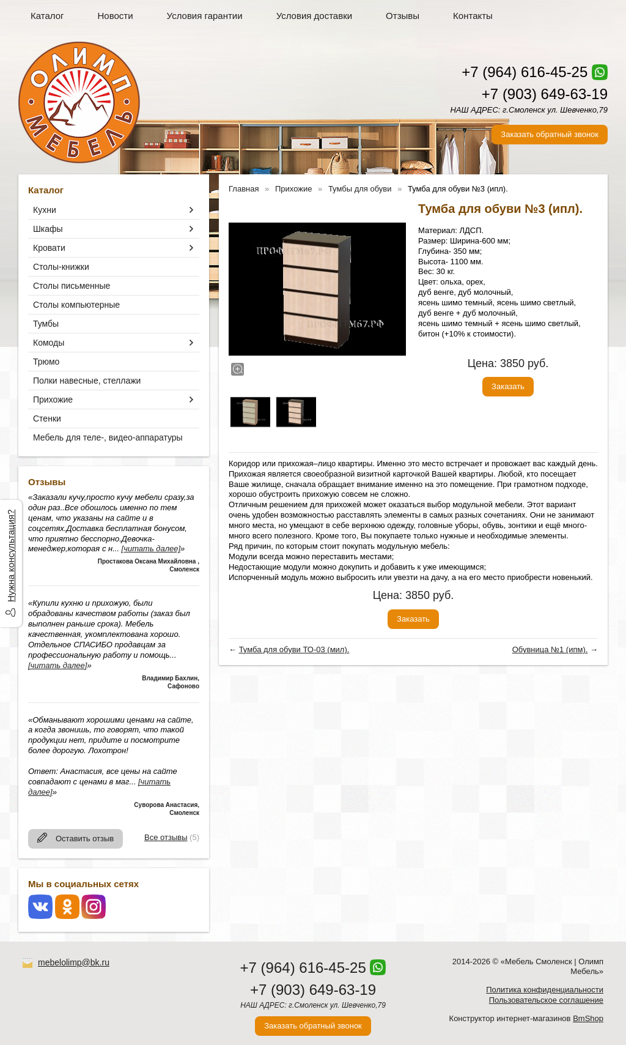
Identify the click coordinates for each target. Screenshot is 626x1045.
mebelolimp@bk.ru (73, 962)
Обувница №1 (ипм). (550, 649)
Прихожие (53, 399)
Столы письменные (71, 286)
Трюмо (46, 361)
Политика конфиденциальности (544, 989)
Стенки (47, 418)
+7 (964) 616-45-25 (524, 72)
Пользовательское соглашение (546, 1000)
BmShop (588, 1018)
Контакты (473, 15)
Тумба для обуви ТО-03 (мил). (294, 649)
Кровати (49, 248)
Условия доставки (314, 15)
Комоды (48, 343)
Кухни (44, 210)
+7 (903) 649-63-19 (545, 94)
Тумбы (46, 324)
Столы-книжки (61, 267)
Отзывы (402, 15)
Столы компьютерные (76, 305)
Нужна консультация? (11, 556)
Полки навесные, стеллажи (87, 380)
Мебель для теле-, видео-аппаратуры (108, 437)
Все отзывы (165, 837)
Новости (115, 15)
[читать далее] (151, 548)
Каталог (47, 15)
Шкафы (48, 229)
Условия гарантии (205, 15)
